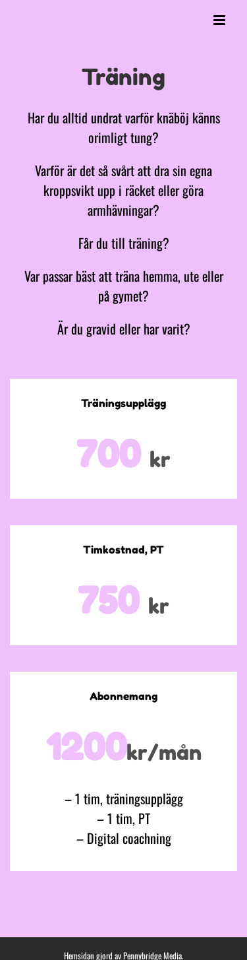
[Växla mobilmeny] (220, 20)
